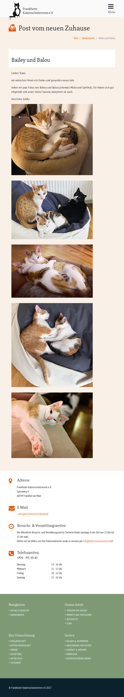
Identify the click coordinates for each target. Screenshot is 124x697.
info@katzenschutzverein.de (33, 514)
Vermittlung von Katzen (79, 614)
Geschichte (72, 619)
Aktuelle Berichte (19, 610)
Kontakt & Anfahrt (77, 649)
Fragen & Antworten (77, 641)
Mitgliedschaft (18, 641)
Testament (15, 662)
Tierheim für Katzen (77, 610)
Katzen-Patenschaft (20, 645)
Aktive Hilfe (16, 658)
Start (76, 38)
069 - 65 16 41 (27, 557)
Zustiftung (16, 654)
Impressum (72, 654)
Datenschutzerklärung (79, 658)
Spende (14, 649)
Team (69, 623)
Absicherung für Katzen (79, 645)
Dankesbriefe (88, 38)
